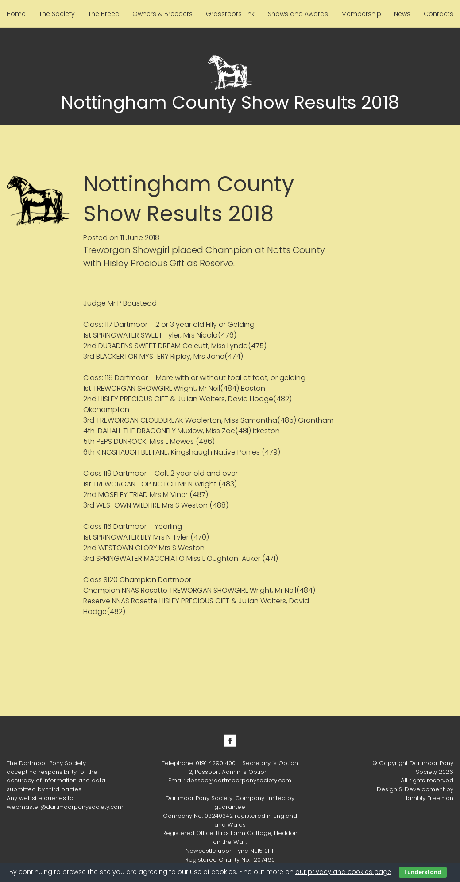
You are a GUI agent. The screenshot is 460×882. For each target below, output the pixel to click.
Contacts (438, 13)
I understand (422, 872)
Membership (361, 13)
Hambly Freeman (428, 798)
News (402, 13)
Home (16, 13)
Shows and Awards (298, 13)
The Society (57, 13)
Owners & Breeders (162, 13)
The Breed (104, 13)
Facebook (230, 740)
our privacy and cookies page (343, 871)
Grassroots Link (230, 13)
